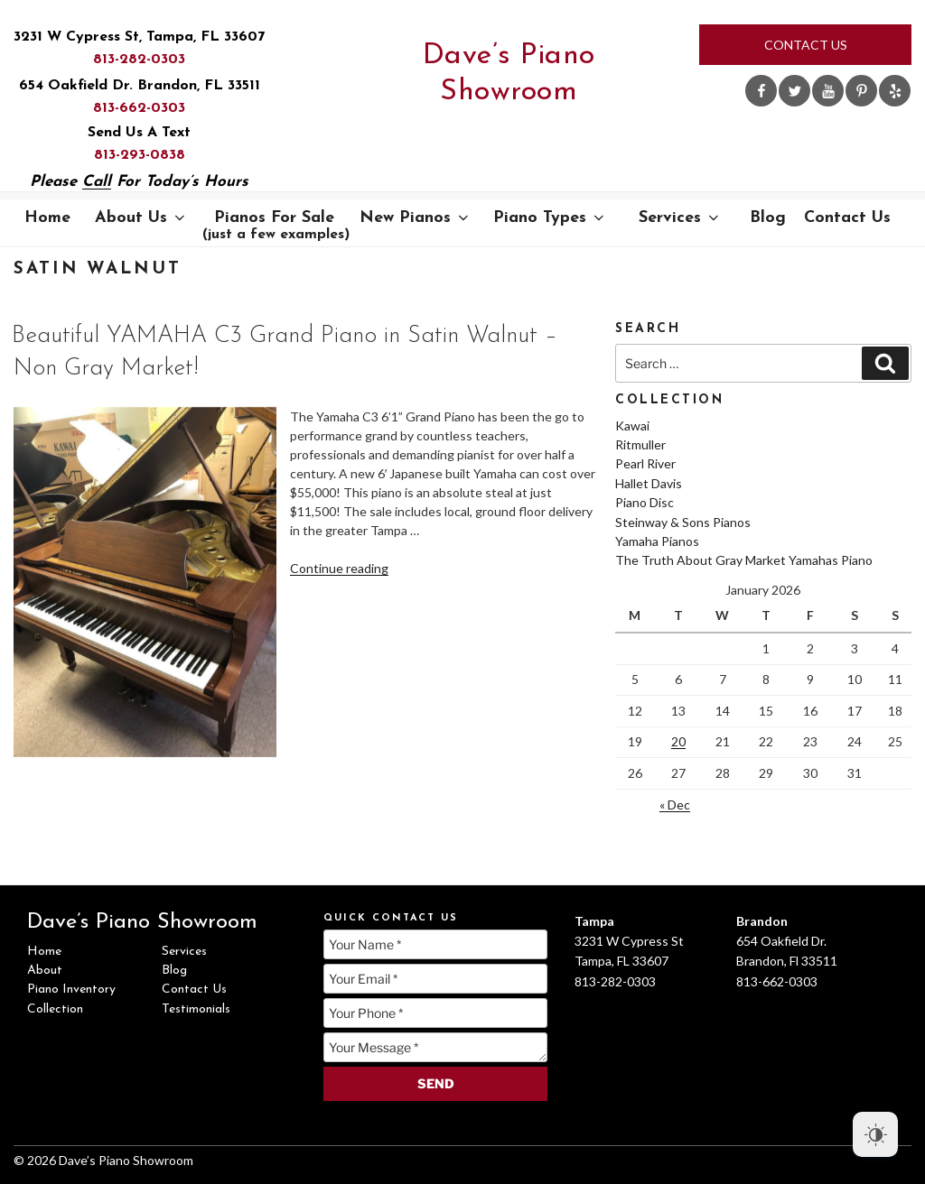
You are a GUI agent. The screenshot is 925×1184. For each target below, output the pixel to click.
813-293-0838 (139, 155)
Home (47, 218)
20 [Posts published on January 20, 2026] (678, 741)
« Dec (674, 804)
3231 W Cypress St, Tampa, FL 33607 (139, 37)
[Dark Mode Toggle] (875, 1134)
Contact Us (805, 44)
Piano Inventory (71, 989)
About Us (141, 218)
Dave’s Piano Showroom (509, 74)
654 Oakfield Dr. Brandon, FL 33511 (139, 86)
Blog (768, 218)
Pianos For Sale (276, 225)
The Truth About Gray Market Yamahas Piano (744, 560)
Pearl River (645, 463)
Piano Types (550, 218)
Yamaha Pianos (657, 541)
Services (680, 218)
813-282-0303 (139, 59)
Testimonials (196, 1009)
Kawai (632, 425)
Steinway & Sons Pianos (683, 522)
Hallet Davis (648, 483)
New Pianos (416, 218)
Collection (55, 1009)
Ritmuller (640, 444)
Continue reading (339, 568)
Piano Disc (644, 502)
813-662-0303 (139, 108)
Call (96, 182)
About (44, 970)
